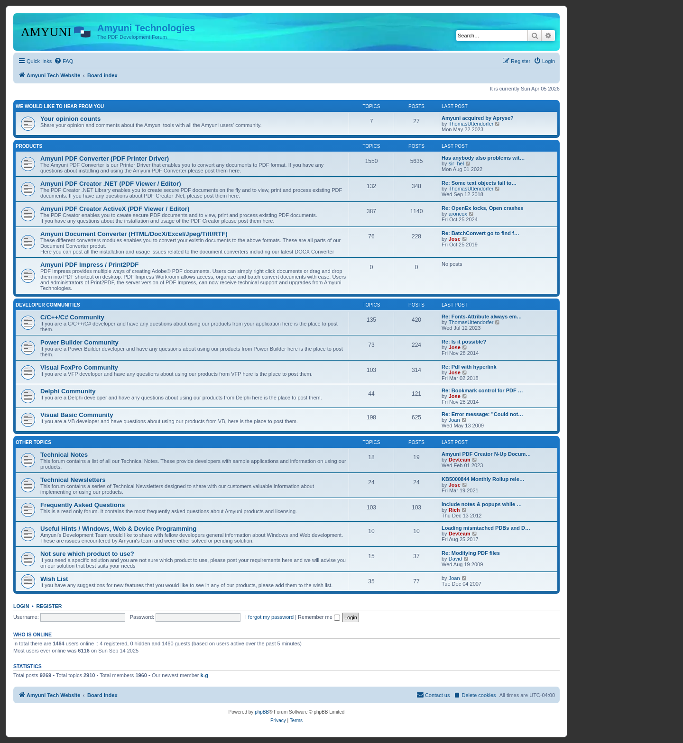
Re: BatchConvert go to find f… (480, 233)
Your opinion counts (70, 118)
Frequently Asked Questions (82, 504)
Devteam (460, 459)
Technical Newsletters (73, 479)
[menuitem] (63, 61)
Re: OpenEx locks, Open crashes (482, 208)
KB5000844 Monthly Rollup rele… (483, 479)
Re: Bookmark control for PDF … (482, 390)
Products (29, 146)
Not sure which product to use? (87, 553)
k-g (205, 675)
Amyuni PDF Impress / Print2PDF (89, 264)
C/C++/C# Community (72, 317)
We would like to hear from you (60, 106)
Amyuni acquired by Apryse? (478, 118)
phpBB (262, 712)
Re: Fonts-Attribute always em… (482, 316)
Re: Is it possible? (464, 341)
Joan (454, 420)
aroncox (458, 214)
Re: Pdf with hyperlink (469, 367)
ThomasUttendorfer (471, 124)
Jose (455, 239)
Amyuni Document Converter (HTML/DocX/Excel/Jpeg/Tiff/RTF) (134, 233)
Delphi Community (68, 391)
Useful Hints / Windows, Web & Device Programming (118, 528)
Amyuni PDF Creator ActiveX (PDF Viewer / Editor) (114, 208)
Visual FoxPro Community (79, 367)
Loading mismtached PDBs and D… (486, 528)
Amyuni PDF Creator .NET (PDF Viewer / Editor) (110, 183)
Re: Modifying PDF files (471, 553)
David (455, 559)
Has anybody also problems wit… (483, 158)
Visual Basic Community (76, 414)
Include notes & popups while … (482, 504)
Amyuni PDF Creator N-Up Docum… (486, 454)
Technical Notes (64, 454)
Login (21, 606)
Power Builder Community (79, 342)
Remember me (319, 617)
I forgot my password (269, 617)
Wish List (54, 578)
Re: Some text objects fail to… (479, 183)
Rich (454, 510)
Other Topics (33, 442)
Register (49, 606)
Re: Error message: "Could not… (482, 414)
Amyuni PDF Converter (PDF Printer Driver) (104, 158)
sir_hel (456, 163)
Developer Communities (48, 305)
